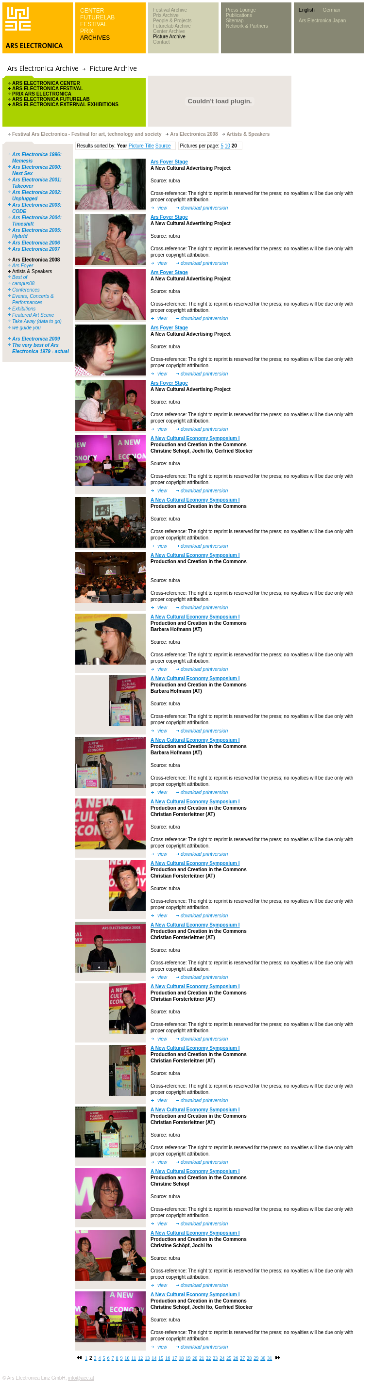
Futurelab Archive (172, 26)
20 (194, 1358)
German (331, 10)
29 (256, 1358)
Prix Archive (166, 15)
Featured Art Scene (33, 315)
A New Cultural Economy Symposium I (195, 438)
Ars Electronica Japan (322, 20)
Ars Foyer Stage (169, 161)
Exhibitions (23, 308)
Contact (161, 42)
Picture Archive (169, 36)
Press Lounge (241, 10)
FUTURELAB (97, 17)
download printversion (204, 208)
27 (242, 1358)
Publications (239, 15)
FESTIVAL (93, 24)
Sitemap (235, 20)
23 (215, 1358)
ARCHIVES (95, 37)
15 (160, 1358)
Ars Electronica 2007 (36, 249)
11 (134, 1358)
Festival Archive (170, 10)
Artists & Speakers (32, 271)
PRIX (87, 31)
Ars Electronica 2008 (36, 259)
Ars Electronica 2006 (36, 242)
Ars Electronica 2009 (36, 339)
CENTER (92, 10)
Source (163, 145)
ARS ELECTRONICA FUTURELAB (51, 99)
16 (167, 1358)
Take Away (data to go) (37, 321)
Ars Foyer (22, 265)
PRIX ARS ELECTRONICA (41, 94)
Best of (19, 277)
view (162, 208)
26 (235, 1358)
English (307, 10)
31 (269, 1358)
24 (222, 1358)
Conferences (26, 290)
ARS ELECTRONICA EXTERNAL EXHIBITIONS (65, 104)
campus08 (23, 283)
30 (262, 1358)
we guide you (26, 327)
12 (140, 1358)
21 (201, 1358)
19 (188, 1358)
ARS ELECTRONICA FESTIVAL (47, 88)
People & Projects (172, 20)
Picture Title (141, 145)
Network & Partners (247, 26)
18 (181, 1358)
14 (154, 1358)
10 (227, 145)
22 (208, 1358)
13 (147, 1358)
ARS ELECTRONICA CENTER (46, 83)
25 (228, 1358)
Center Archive (169, 31)
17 (174, 1358)
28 (249, 1358)
